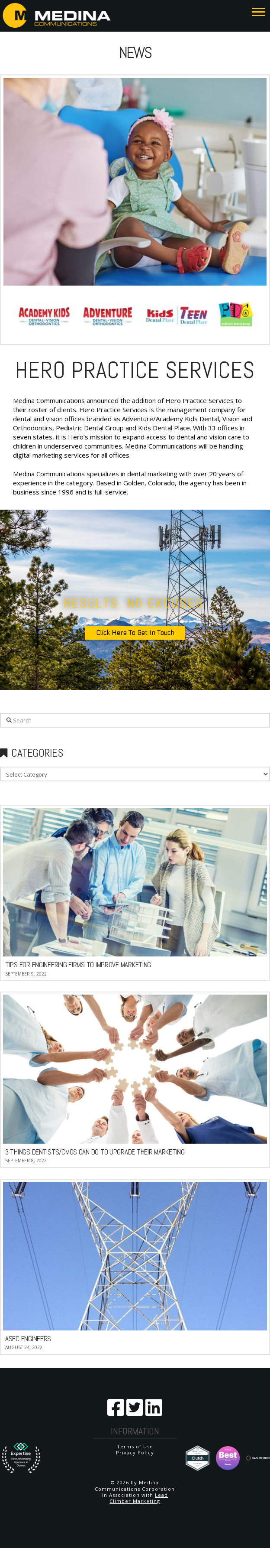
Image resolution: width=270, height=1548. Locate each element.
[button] (258, 11)
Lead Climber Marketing (138, 1498)
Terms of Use (135, 1446)
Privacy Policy (135, 1452)
